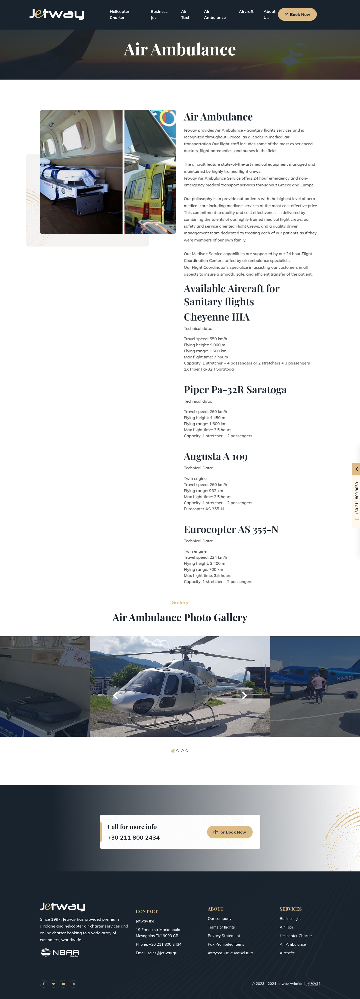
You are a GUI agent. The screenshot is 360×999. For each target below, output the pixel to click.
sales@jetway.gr (161, 953)
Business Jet (159, 14)
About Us (269, 14)
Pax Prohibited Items (226, 944)
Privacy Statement (224, 935)
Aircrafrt (287, 953)
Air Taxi (185, 14)
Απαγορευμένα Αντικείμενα (230, 953)
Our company (220, 918)
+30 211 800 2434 (134, 837)
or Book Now (230, 832)
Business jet (290, 918)
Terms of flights (221, 927)
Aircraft (246, 11)
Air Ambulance (215, 14)
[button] (115, 695)
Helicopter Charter (120, 14)
